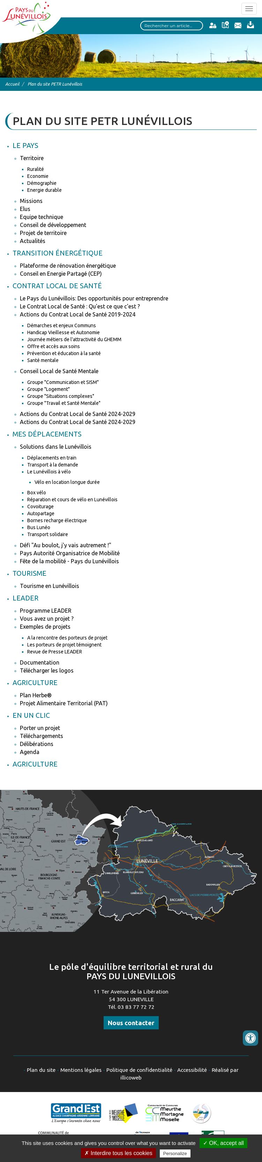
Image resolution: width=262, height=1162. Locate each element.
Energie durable (44, 190)
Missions (31, 201)
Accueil (12, 83)
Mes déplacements (47, 434)
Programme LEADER (46, 610)
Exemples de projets (45, 626)
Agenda (29, 752)
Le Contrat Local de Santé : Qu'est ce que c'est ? (80, 306)
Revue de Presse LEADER (54, 651)
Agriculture (35, 682)
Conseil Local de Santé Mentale (59, 371)
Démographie (42, 183)
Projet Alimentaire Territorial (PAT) (64, 703)
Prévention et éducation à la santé (64, 353)
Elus (25, 209)
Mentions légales (81, 1070)
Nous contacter (131, 1022)
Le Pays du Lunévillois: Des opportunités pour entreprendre (94, 298)
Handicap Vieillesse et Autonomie (63, 332)
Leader (25, 598)
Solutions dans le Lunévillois (55, 446)
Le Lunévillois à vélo (49, 471)
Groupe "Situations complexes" (60, 396)
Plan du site (41, 1070)
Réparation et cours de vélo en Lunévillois (72, 499)
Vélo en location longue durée (67, 482)
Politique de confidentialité (139, 1070)
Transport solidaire (47, 534)
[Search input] (171, 25)
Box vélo (36, 492)
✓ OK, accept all (223, 1143)
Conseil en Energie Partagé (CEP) (61, 273)
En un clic (31, 715)
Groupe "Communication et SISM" (63, 382)
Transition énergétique (58, 253)
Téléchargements (41, 736)
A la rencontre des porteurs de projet (67, 638)
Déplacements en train (51, 458)
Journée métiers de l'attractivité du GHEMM (74, 339)
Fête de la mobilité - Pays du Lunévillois (69, 561)
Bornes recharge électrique (57, 520)
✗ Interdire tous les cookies (118, 1153)
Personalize (175, 1153)
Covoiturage (40, 506)
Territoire (32, 158)
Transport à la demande (52, 465)
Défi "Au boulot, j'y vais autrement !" (65, 545)
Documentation (39, 662)
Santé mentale (43, 360)
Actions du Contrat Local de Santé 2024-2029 (77, 414)
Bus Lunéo (38, 527)
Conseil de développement (53, 225)
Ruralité (35, 169)
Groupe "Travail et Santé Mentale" (63, 403)
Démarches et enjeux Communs (61, 325)
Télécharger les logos (47, 670)
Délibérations (36, 744)
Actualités (32, 241)
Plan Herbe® (36, 695)
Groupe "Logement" (48, 389)
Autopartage (40, 513)
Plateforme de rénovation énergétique (68, 265)
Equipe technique (41, 217)
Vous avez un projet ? (47, 618)
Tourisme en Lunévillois (49, 586)
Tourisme (29, 573)
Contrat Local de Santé (57, 286)
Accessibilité (192, 1070)
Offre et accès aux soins (53, 346)
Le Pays (25, 145)
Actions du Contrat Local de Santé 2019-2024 (77, 314)
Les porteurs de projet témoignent (64, 644)
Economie (37, 176)
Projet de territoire (43, 233)
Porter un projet (40, 728)
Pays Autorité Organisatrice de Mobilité (70, 553)
